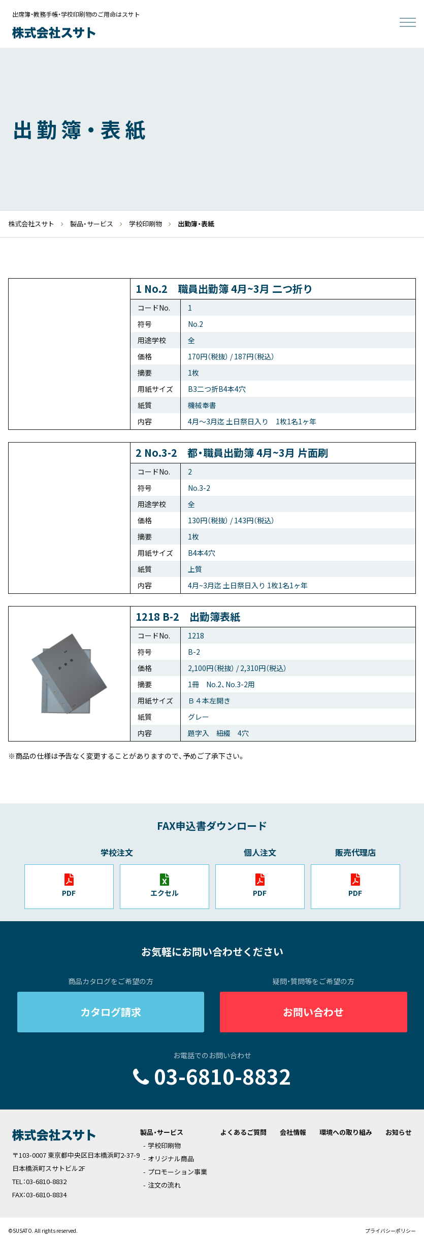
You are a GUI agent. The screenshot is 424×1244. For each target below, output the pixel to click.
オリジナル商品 (171, 1158)
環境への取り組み (345, 1132)
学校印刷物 (164, 1145)
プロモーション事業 (177, 1171)
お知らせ (398, 1132)
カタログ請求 (110, 1011)
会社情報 (293, 1132)
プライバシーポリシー (390, 1230)
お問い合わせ (313, 1011)
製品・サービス (161, 1132)
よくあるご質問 (243, 1132)
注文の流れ (164, 1185)
